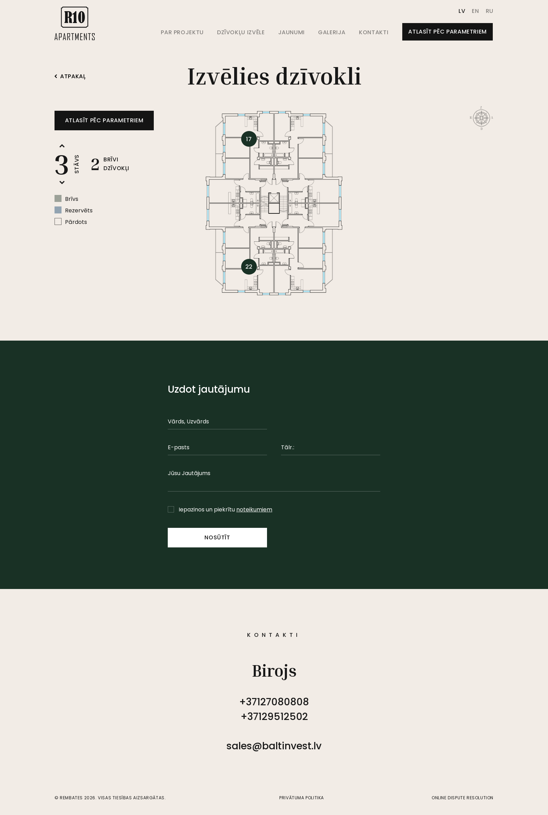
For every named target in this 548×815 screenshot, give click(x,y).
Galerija (332, 32)
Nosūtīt (217, 537)
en (475, 11)
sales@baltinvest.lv (274, 746)
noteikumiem (254, 509)
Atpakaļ (70, 76)
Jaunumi (291, 32)
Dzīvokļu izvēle (241, 32)
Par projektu (182, 32)
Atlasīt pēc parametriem (447, 32)
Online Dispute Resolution (462, 798)
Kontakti (373, 32)
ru (489, 11)
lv (462, 11)
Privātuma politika (301, 798)
